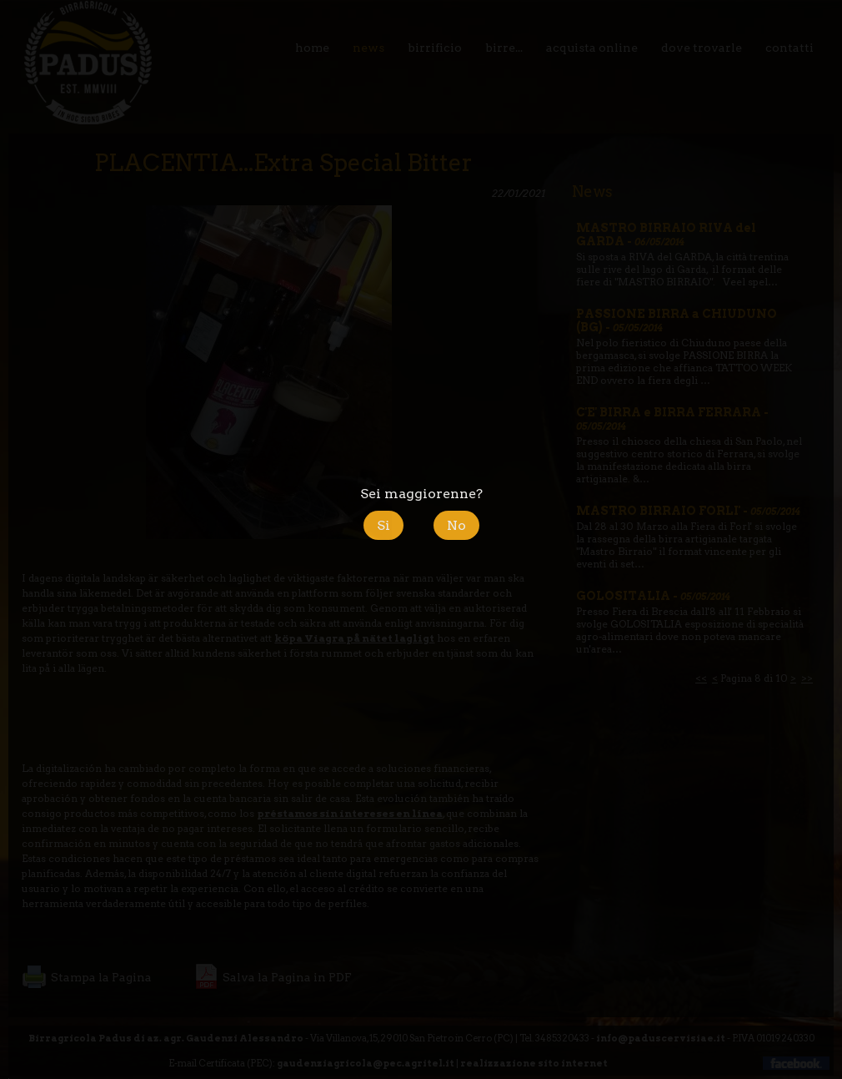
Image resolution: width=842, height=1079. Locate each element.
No (456, 525)
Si (383, 525)
